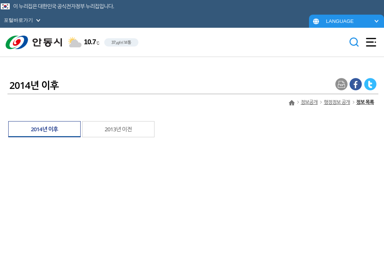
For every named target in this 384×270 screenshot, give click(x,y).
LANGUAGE (340, 21)
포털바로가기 (18, 20)
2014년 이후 (44, 129)
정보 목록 (365, 102)
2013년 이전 (118, 129)
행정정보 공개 (337, 102)
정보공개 (309, 102)
